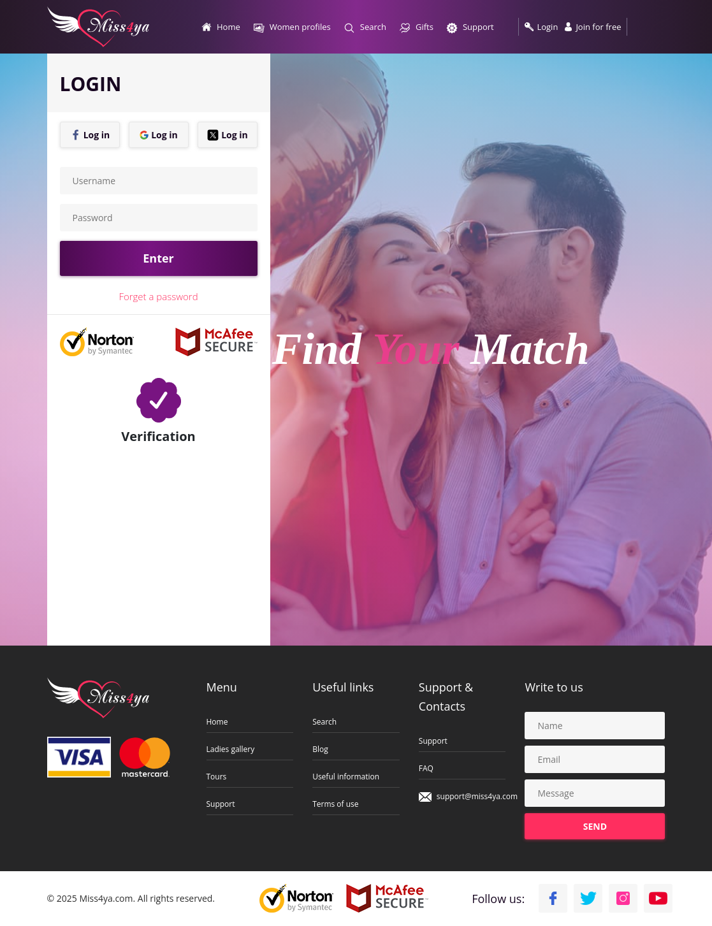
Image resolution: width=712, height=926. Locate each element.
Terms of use (335, 804)
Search (324, 722)
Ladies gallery (231, 749)
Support (221, 804)
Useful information (345, 777)
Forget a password (158, 296)
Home (217, 722)
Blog (320, 749)
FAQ (426, 768)
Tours (217, 777)
